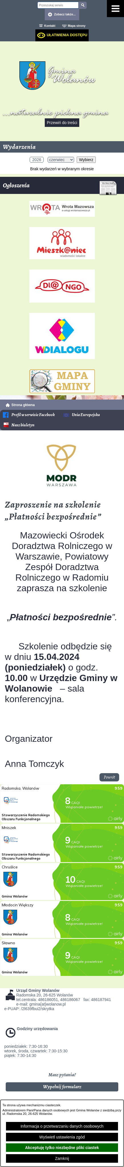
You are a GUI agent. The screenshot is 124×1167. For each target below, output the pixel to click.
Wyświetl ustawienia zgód (62, 1137)
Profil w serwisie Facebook (33, 415)
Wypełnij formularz (62, 1087)
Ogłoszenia (60, 187)
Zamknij (62, 1158)
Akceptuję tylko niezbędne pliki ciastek (62, 1147)
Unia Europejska (86, 415)
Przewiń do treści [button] (62, 122)
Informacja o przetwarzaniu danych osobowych (62, 1126)
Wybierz (86, 159)
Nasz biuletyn (22, 425)
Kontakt (49, 25)
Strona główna (23, 405)
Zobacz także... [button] (65, 14)
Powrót (109, 777)
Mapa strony (77, 25)
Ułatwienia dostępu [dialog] (67, 35)
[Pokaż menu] (115, 8)
